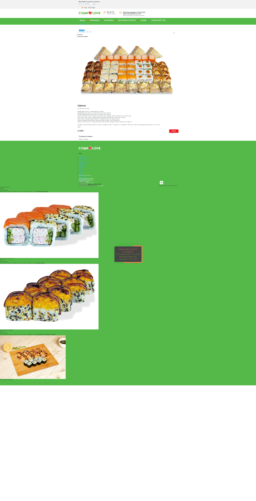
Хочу (174, 131)
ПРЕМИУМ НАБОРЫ (84, 158)
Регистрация (91, 7)
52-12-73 (110, 12)
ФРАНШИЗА (94, 20)
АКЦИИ (143, 20)
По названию (82, 31)
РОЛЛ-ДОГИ (82, 166)
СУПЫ (80, 168)
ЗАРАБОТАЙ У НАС (158, 20)
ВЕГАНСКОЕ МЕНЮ (84, 162)
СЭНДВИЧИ (82, 165)
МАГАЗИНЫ (108, 20)
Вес (87, 31)
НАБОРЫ (81, 156)
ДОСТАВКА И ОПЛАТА (127, 20)
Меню (80, 172)
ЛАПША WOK (82, 164)
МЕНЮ (82, 20)
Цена (90, 31)
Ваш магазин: (82, 1)
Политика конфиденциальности (86, 178)
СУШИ (80, 161)
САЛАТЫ (81, 169)
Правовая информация (84, 181)
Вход (85, 7)
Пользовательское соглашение (86, 179)
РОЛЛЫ (81, 159)
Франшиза (81, 174)
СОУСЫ (81, 171)
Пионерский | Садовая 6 (93, 1)
